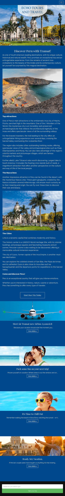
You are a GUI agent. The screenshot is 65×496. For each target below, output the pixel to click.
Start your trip (32, 491)
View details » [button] (32, 331)
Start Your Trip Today (32, 295)
